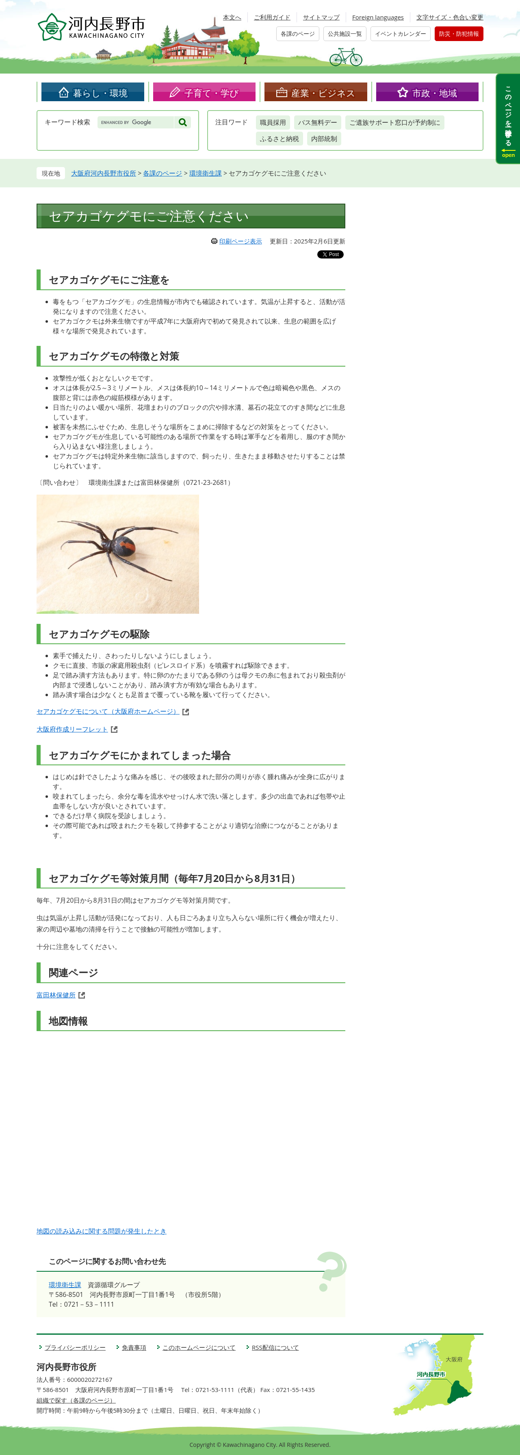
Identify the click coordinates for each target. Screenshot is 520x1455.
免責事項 (134, 1347)
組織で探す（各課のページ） (76, 1400)
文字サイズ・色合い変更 (449, 17)
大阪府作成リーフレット (72, 729)
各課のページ (298, 33)
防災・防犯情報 (459, 33)
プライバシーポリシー (75, 1347)
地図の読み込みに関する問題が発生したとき (102, 1231)
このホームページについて (199, 1347)
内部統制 (324, 138)
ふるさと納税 (279, 138)
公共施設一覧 (345, 33)
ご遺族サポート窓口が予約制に (394, 122)
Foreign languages (378, 17)
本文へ (232, 17)
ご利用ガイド (272, 17)
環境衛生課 (205, 173)
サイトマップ (321, 17)
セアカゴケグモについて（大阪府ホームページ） (108, 711)
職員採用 (273, 122)
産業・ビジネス (323, 93)
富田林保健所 (56, 994)
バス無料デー (317, 122)
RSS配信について (275, 1347)
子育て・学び (211, 93)
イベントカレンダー (400, 33)
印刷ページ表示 (240, 241)
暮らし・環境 (100, 93)
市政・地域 (434, 93)
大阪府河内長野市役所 (103, 173)
